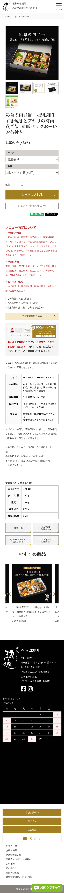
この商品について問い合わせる (22, 303)
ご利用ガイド (12, 864)
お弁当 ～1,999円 (22, 17)
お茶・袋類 (11, 850)
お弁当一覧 (11, 846)
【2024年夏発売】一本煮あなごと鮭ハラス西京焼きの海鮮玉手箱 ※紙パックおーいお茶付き (31, 612)
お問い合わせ (32, 838)
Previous (10, 594)
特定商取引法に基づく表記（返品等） (26, 307)
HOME (7, 17)
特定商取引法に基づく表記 (19, 877)
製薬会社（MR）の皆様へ (19, 859)
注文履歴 (32, 829)
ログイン (32, 821)
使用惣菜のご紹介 (15, 855)
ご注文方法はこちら (32, 316)
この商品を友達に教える (19, 298)
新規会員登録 (32, 812)
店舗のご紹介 (12, 872)
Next (53, 594)
